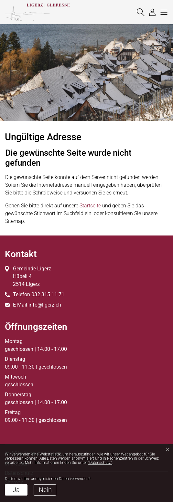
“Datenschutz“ (100, 462)
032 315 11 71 (47, 294)
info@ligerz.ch (44, 305)
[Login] (151, 12)
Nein (45, 490)
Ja (16, 490)
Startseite (90, 206)
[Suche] (139, 12)
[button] (162, 12)
